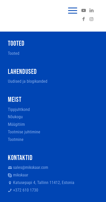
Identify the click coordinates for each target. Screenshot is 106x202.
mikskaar (20, 175)
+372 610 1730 (25, 190)
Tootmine (16, 139)
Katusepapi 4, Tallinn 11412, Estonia (43, 182)
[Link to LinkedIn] (92, 11)
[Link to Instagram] (92, 19)
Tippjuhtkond (19, 109)
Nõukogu (15, 116)
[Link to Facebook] (84, 19)
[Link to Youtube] (84, 11)
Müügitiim (16, 124)
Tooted (13, 53)
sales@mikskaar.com (30, 167)
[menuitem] (70, 10)
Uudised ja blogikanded (27, 81)
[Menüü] (70, 10)
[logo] (44, 10)
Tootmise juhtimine (24, 131)
